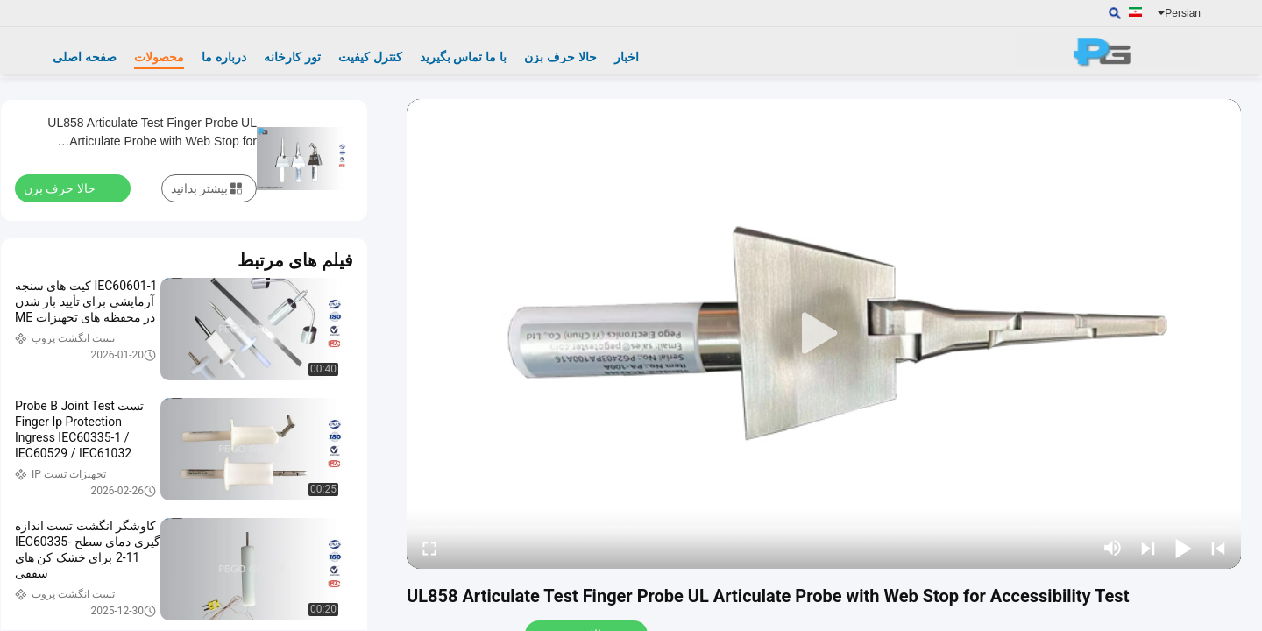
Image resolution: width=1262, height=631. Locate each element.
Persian (1179, 13)
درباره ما (224, 57)
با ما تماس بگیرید (463, 57)
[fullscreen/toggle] (429, 548)
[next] (1148, 548)
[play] (824, 334)
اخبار (626, 57)
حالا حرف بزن (560, 57)
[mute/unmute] (1113, 548)
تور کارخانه (292, 57)
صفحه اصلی (85, 57)
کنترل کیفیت (370, 57)
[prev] (1218, 548)
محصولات (159, 57)
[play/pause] (1183, 548)
